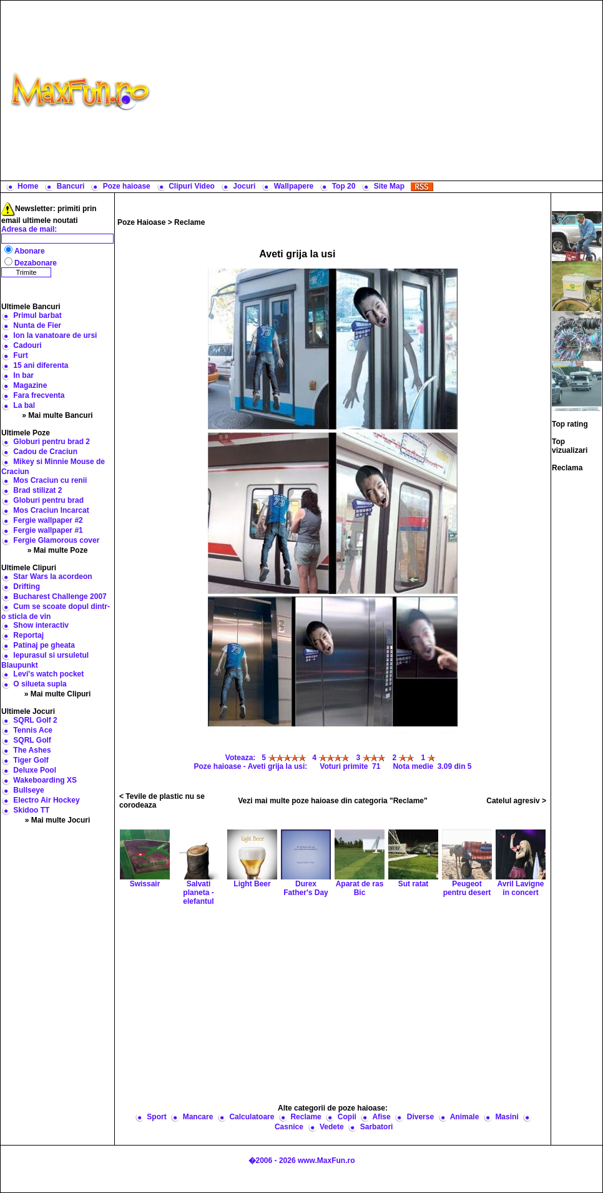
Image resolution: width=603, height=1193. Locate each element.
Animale (464, 1116)
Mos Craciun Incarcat (51, 510)
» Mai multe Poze (57, 550)
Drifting (26, 586)
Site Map (389, 186)
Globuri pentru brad (48, 500)
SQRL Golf (32, 740)
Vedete (332, 1126)
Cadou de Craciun (45, 451)
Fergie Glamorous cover (56, 540)
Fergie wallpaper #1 (47, 530)
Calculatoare (251, 1116)
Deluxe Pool (34, 770)
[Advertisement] (379, 90)
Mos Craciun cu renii (50, 480)
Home (27, 186)
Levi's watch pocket (48, 674)
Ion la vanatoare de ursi (55, 335)
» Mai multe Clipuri (57, 694)
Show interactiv (41, 625)
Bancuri (71, 186)
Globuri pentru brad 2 (51, 441)
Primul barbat (37, 315)
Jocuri (244, 186)
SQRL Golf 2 (35, 720)
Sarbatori (376, 1126)
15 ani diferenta (40, 365)
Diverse (420, 1116)
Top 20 (344, 186)
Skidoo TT (31, 810)
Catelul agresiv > (516, 800)
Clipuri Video (192, 186)
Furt (20, 355)
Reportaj (28, 635)
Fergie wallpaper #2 (47, 520)
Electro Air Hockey (46, 800)
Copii (347, 1116)
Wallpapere (294, 186)
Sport (156, 1116)
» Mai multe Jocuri (58, 820)
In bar (23, 375)
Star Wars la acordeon (52, 576)
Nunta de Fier (37, 325)
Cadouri (27, 345)
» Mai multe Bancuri (57, 415)
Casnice (289, 1126)
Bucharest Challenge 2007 (59, 596)
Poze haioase (126, 186)
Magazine (30, 385)
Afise (381, 1116)
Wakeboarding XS (45, 780)
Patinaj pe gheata (44, 645)
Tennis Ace (32, 730)
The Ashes (32, 750)
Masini (506, 1116)
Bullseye (28, 790)
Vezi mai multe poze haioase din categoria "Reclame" (333, 800)
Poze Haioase (141, 222)
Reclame (189, 222)
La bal (24, 405)
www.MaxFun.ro (326, 1160)
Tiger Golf (30, 760)
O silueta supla (39, 684)
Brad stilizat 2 (37, 490)
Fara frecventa (38, 395)
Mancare (198, 1116)
